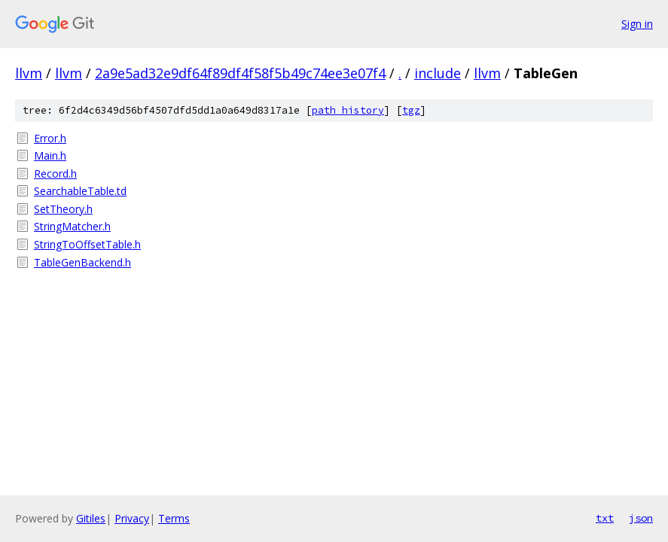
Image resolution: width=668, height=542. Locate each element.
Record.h (55, 173)
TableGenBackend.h (82, 262)
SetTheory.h (63, 209)
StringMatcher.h (72, 226)
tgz (411, 110)
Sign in (637, 24)
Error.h (50, 138)
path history (348, 110)
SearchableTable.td (80, 191)
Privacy (131, 518)
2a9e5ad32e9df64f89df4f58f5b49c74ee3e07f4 (240, 73)
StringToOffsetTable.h (87, 244)
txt (605, 518)
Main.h (50, 155)
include (437, 73)
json (641, 518)
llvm (28, 73)
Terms (174, 518)
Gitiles (90, 518)
